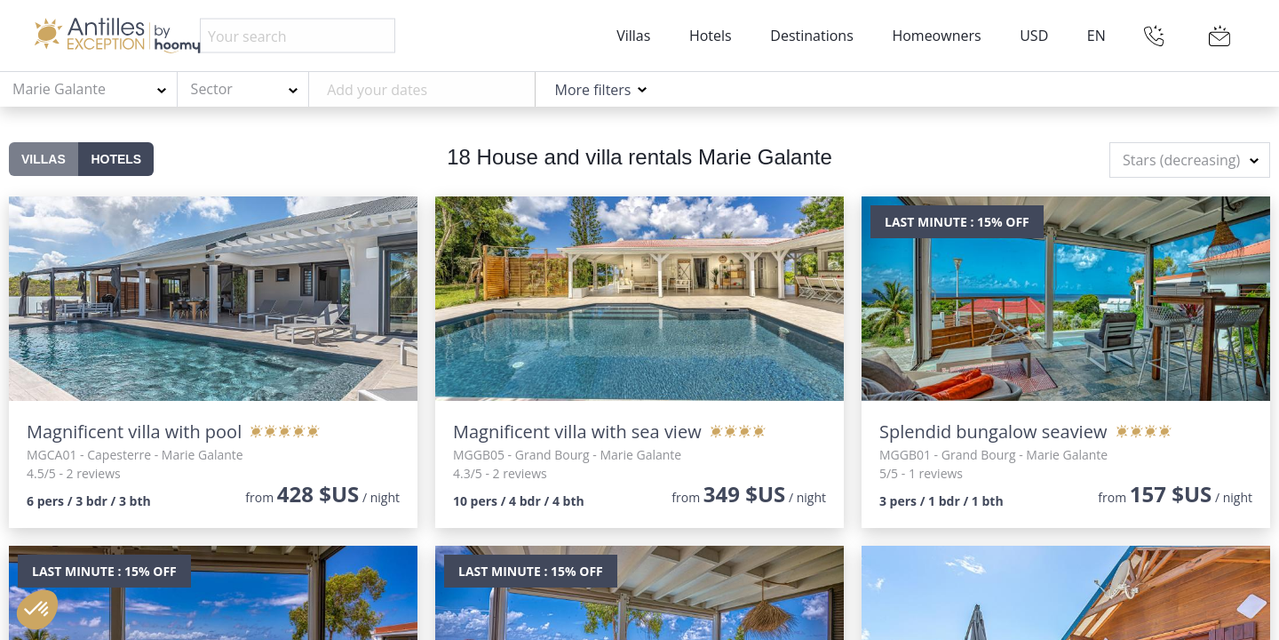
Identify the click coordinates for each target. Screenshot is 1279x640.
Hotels (710, 35)
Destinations (811, 35)
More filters (592, 90)
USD (1034, 35)
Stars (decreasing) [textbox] (1181, 160)
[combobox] (89, 90)
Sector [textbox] (212, 89)
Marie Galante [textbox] (59, 89)
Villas (633, 35)
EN (1096, 35)
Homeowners (936, 35)
